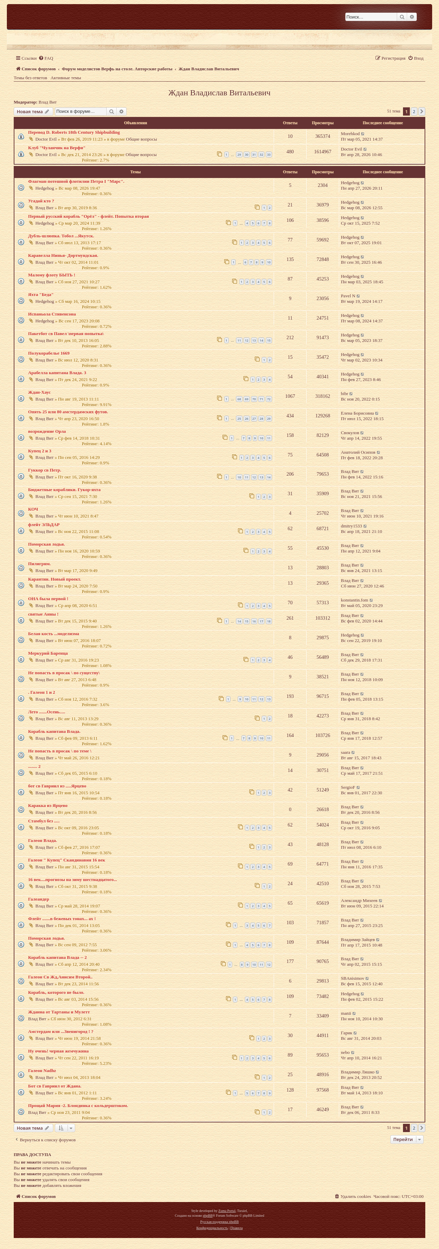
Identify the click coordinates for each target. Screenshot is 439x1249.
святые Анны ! (43, 614)
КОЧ (33, 509)
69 (246, 399)
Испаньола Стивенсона (52, 314)
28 (261, 418)
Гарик (346, 1032)
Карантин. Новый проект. (54, 579)
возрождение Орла (47, 431)
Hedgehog (44, 188)
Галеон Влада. (42, 840)
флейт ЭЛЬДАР (44, 524)
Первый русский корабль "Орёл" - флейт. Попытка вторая (88, 216)
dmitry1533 (351, 525)
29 (239, 154)
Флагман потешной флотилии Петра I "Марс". (76, 181)
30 (246, 154)
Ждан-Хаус (39, 392)
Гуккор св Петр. (44, 470)
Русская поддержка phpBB (219, 1222)
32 (261, 154)
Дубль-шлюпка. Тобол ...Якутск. (61, 235)
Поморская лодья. (46, 544)
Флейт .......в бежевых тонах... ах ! (62, 918)
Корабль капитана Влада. (54, 731)
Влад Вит (48, 102)
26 (246, 418)
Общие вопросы (141, 139)
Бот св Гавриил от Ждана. (54, 1086)
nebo (345, 1052)
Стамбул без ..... (44, 820)
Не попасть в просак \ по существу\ (64, 672)
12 (246, 340)
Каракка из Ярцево (48, 805)
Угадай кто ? (41, 200)
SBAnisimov (352, 978)
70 (254, 399)
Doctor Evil (46, 139)
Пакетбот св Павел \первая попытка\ (66, 333)
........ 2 (34, 766)
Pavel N (348, 295)
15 (269, 340)
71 (261, 399)
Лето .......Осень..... (46, 711)
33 (269, 154)
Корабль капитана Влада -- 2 (57, 957)
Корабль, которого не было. (56, 992)
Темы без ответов (30, 77)
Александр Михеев (359, 900)
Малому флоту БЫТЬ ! (51, 274)
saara (345, 752)
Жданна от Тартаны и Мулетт (59, 1011)
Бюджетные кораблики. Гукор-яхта (64, 489)
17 (261, 621)
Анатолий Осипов (358, 452)
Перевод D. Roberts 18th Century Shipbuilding (74, 132)
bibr (344, 393)
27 (254, 418)
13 (254, 340)
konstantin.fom (354, 600)
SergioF (348, 787)
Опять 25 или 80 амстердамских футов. (68, 411)
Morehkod (350, 133)
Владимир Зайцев (358, 939)
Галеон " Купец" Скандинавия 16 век (66, 860)
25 (239, 418)
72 (269, 399)
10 (269, 262)
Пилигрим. (39, 563)
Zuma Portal (227, 1211)
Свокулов (350, 432)
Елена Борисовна (357, 413)
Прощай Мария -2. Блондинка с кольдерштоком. (78, 1105)
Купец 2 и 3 (39, 450)
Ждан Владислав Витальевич (219, 92)
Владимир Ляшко (358, 1071)
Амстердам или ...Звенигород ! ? (60, 1031)
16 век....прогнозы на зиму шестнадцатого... (72, 879)
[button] (421, 111)
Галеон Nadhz (42, 1070)
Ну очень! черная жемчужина (58, 1051)
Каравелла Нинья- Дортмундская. (63, 255)
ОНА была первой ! (48, 598)
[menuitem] (45, 58)
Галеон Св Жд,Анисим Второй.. (60, 976)
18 (269, 621)
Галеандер (38, 899)
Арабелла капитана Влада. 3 (57, 372)
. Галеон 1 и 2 (41, 692)
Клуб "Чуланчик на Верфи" (57, 147)
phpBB (207, 1215)
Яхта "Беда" (41, 294)
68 (239, 399)
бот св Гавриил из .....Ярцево (57, 785)
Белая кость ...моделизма (53, 633)
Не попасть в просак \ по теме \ (59, 750)
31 (254, 154)
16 (254, 621)
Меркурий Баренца (48, 653)
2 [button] (414, 111)
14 (261, 340)
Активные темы (66, 77)
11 (239, 340)
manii (346, 1013)
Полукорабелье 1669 (49, 353)
